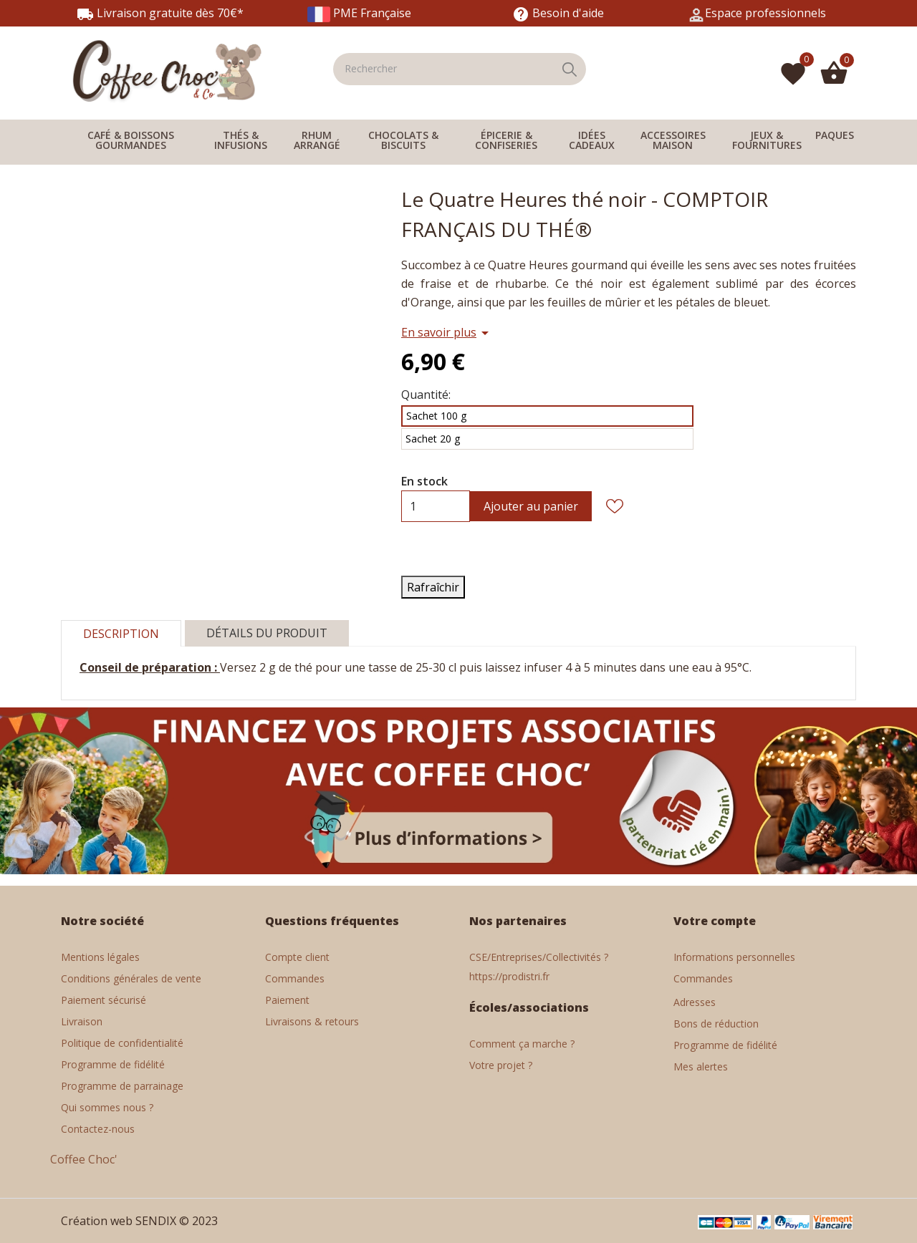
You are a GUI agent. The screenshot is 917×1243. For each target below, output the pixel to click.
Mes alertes (700, 1066)
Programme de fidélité (113, 1064)
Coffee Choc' (83, 1159)
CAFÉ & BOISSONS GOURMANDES (130, 140)
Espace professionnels (765, 13)
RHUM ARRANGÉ (317, 140)
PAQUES (834, 135)
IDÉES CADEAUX (592, 140)
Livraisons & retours (312, 1021)
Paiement (287, 1000)
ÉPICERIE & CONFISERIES (506, 140)
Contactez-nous (98, 1129)
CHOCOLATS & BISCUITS (403, 140)
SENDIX (155, 1221)
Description (121, 634)
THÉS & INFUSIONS (240, 140)
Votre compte (714, 921)
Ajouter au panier (531, 506)
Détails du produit (266, 633)
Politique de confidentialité (122, 1043)
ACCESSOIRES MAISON (673, 140)
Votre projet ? (500, 1065)
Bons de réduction (716, 1023)
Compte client (297, 957)
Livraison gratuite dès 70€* (160, 13)
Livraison (81, 1021)
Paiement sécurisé (103, 1000)
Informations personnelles (734, 957)
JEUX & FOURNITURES (767, 140)
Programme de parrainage (122, 1086)
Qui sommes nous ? (107, 1107)
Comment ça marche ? (522, 1043)
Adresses (694, 1002)
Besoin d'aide (558, 13)
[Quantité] (412, 506)
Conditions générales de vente (131, 978)
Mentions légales (100, 957)
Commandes (295, 978)
